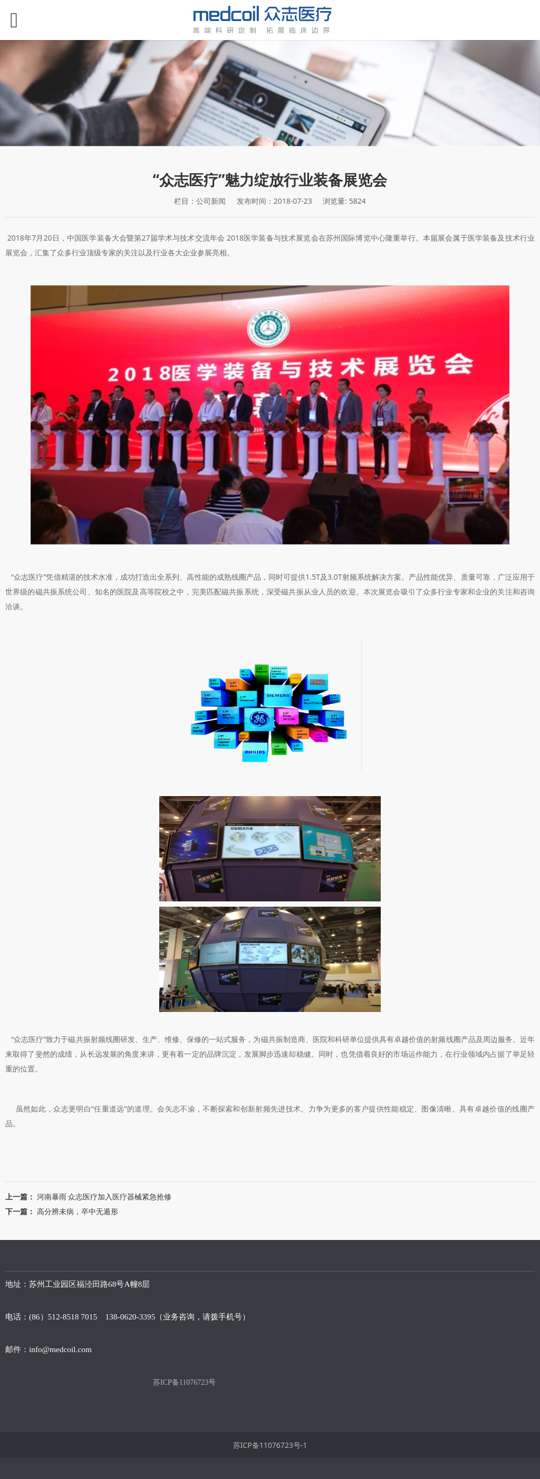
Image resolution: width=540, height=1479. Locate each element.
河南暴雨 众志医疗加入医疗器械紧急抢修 (104, 1197)
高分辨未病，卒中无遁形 (77, 1211)
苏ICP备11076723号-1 (270, 1445)
